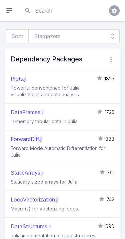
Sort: (17, 36)
